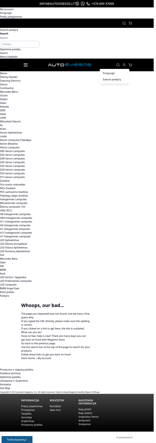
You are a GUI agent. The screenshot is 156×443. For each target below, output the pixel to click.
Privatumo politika (31, 424)
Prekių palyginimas (11, 16)
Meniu (3, 73)
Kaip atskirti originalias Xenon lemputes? (89, 416)
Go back (26, 343)
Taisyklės (26, 413)
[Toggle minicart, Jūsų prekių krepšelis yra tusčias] (130, 23)
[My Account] (124, 65)
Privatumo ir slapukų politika (16, 369)
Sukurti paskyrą (9, 30)
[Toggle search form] (124, 23)
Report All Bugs (92, 392)
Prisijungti (6, 13)
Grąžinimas (27, 421)
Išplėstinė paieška (10, 49)
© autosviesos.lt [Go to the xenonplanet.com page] (124, 437)
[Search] (4, 53)
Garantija (26, 417)
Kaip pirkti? (85, 409)
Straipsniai (85, 424)
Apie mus (55, 410)
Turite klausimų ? (17, 439)
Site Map (5, 388)
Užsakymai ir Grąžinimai (14, 380)
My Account (7, 9)
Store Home (28, 358)
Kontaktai (5, 384)
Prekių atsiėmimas (32, 406)
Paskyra (4, 295)
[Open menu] (25, 64)
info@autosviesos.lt (57, 4)
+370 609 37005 (100, 4)
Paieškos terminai (10, 373)
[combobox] (19, 44)
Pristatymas (28, 410)
